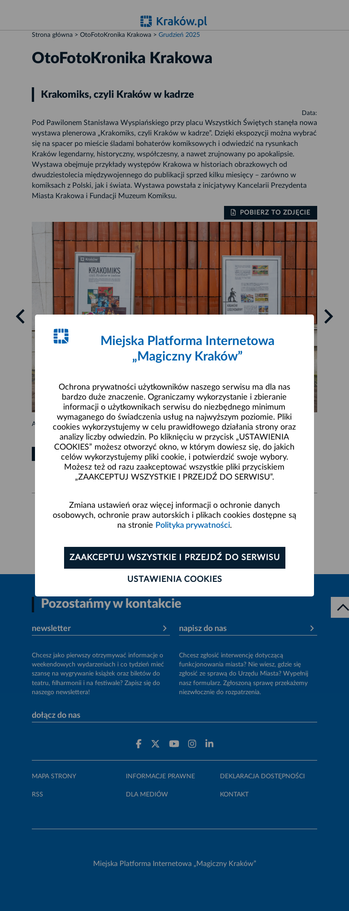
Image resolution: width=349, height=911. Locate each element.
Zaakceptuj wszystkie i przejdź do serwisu (175, 558)
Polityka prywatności (192, 525)
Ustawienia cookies (174, 580)
